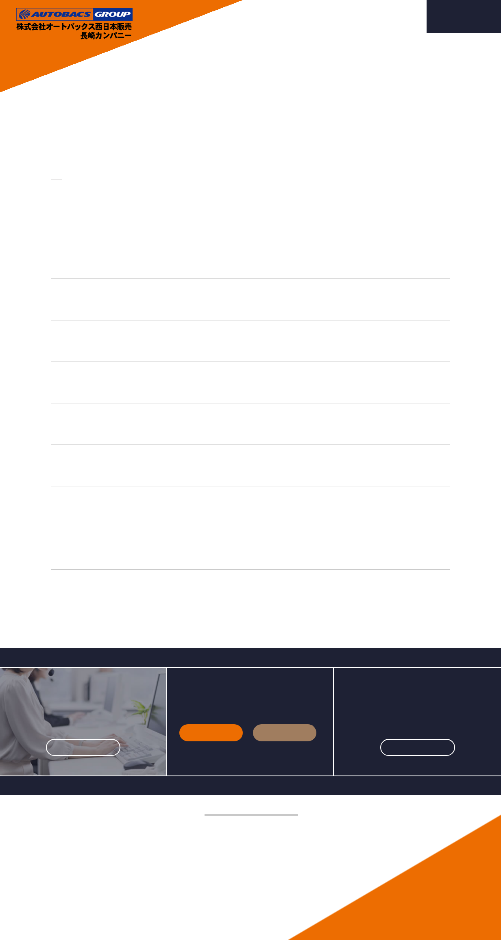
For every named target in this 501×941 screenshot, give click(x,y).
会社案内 (237, 16)
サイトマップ (173, 901)
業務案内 (277, 16)
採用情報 (355, 16)
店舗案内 (316, 16)
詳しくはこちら (83, 747)
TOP (56, 177)
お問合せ (395, 16)
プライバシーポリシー (125, 901)
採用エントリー (463, 17)
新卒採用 (211, 732)
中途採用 (284, 732)
